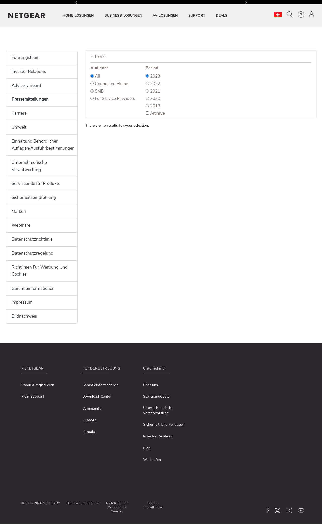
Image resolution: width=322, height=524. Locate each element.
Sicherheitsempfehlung (34, 197)
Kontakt (88, 431)
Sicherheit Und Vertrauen (164, 424)
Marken (19, 211)
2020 (153, 98)
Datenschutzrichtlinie (32, 239)
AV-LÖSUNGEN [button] (165, 15)
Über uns (150, 385)
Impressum (22, 302)
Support (89, 420)
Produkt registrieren (37, 385)
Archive (155, 113)
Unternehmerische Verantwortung (29, 166)
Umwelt (19, 127)
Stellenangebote (156, 396)
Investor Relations (29, 71)
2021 (153, 91)
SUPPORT (196, 15)
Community (91, 408)
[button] (290, 14)
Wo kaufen (152, 459)
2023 (153, 76)
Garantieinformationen (33, 288)
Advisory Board (26, 85)
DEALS (221, 15)
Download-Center (96, 396)
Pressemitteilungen (30, 99)
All (95, 76)
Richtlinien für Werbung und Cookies (117, 507)
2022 (153, 84)
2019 (153, 106)
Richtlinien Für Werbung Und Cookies (40, 270)
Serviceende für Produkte (36, 183)
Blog (146, 448)
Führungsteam (25, 57)
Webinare (21, 225)
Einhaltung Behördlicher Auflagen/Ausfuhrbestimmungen (42, 144)
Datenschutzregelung (32, 253)
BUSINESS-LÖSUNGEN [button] (123, 15)
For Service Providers (112, 98)
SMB (97, 91)
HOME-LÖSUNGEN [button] (78, 15)
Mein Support (32, 396)
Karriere (19, 113)
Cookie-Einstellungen (153, 505)
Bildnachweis (24, 316)
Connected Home (109, 84)
